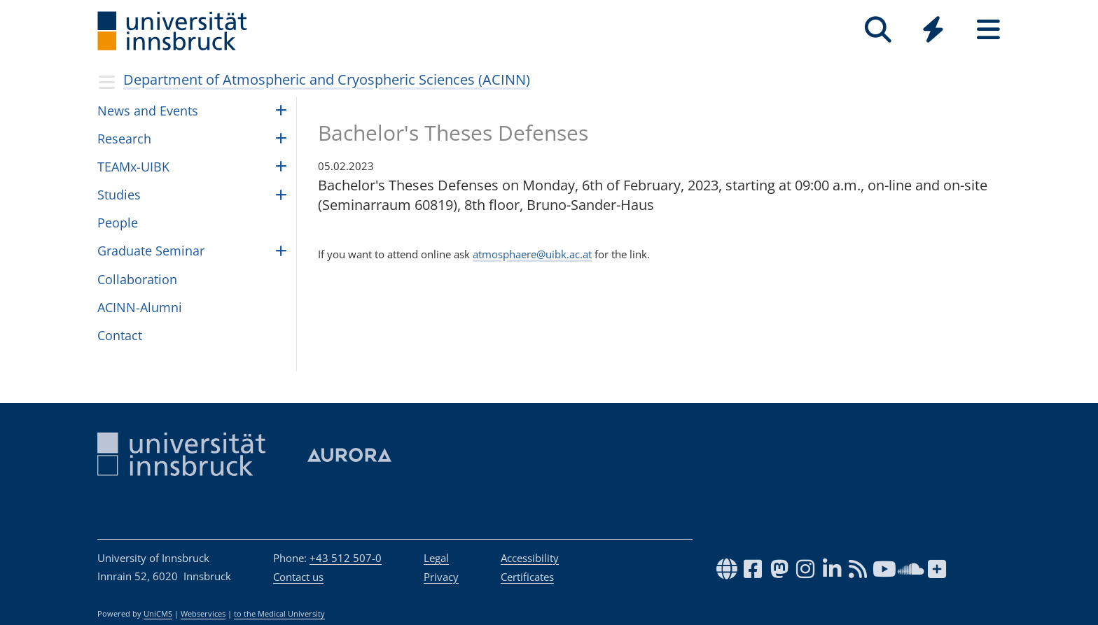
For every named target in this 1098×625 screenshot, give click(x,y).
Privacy (441, 577)
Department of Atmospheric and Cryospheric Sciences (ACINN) (326, 79)
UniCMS (158, 614)
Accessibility (530, 558)
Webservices (203, 614)
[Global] (933, 31)
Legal (436, 558)
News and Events (147, 110)
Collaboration (137, 279)
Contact (119, 335)
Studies (119, 194)
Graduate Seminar (150, 250)
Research (124, 138)
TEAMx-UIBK (133, 166)
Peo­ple (117, 222)
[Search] (877, 29)
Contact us (298, 577)
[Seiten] (988, 29)
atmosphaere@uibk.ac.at (532, 254)
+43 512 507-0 (346, 558)
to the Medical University (279, 614)
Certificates (527, 577)
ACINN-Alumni (139, 307)
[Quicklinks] (933, 29)
